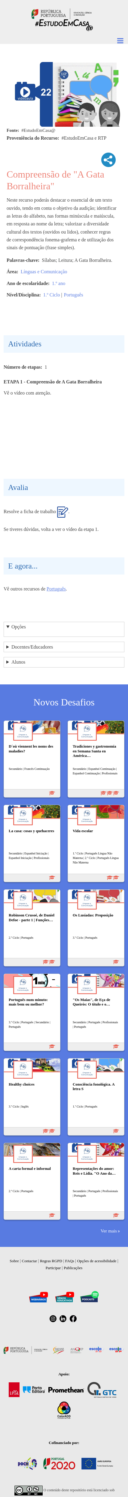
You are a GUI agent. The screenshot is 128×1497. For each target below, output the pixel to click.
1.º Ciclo (51, 294)
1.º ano (58, 283)
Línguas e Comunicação (44, 271)
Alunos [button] (18, 662)
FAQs (69, 1261)
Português (73, 294)
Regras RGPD (51, 1261)
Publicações (73, 1268)
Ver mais (109, 1230)
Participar (53, 1268)
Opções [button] (18, 626)
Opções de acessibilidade (97, 1261)
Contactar (29, 1261)
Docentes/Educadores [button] (32, 646)
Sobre (14, 1261)
